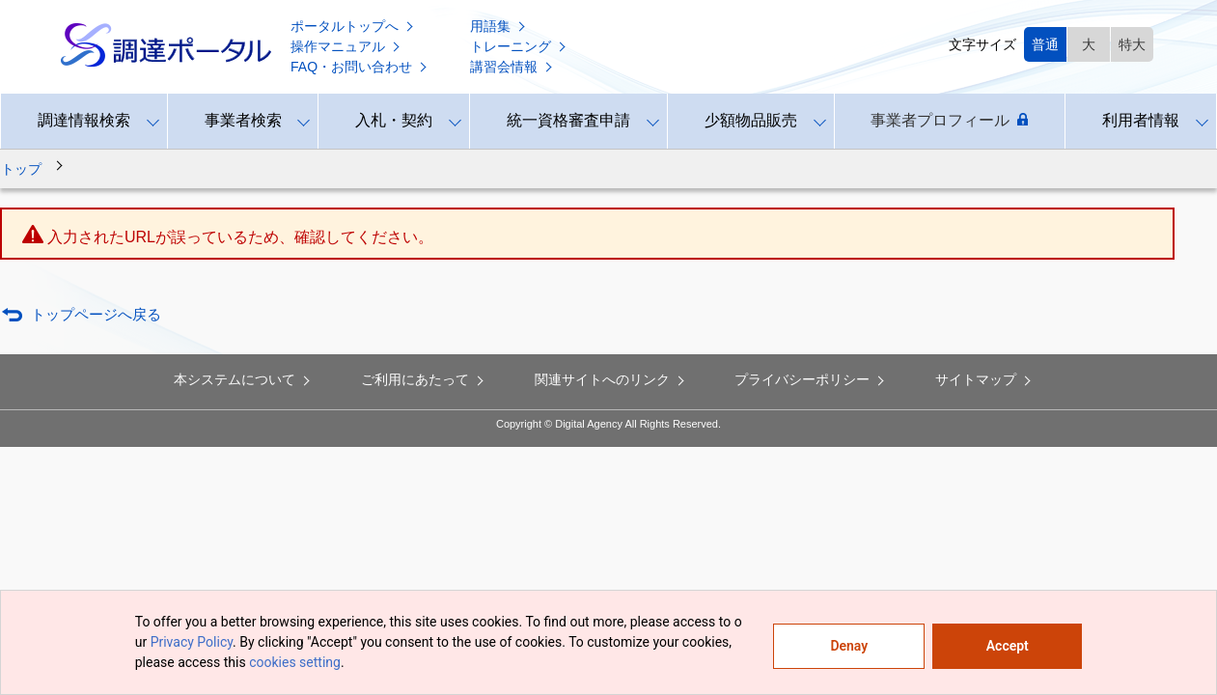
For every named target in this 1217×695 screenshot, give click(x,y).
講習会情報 (512, 66)
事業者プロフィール (949, 120)
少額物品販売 (751, 120)
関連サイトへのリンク (611, 379)
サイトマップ (984, 379)
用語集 (499, 26)
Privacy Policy (192, 642)
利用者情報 (1140, 120)
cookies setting (295, 662)
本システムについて (243, 379)
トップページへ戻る (96, 314)
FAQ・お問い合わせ (359, 66)
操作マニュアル (346, 46)
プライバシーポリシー (810, 379)
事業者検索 (243, 120)
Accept (1007, 645)
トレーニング (519, 46)
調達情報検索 (84, 120)
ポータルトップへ (353, 26)
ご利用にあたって (423, 379)
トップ (21, 169)
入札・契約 (393, 120)
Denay (849, 645)
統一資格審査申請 (568, 120)
